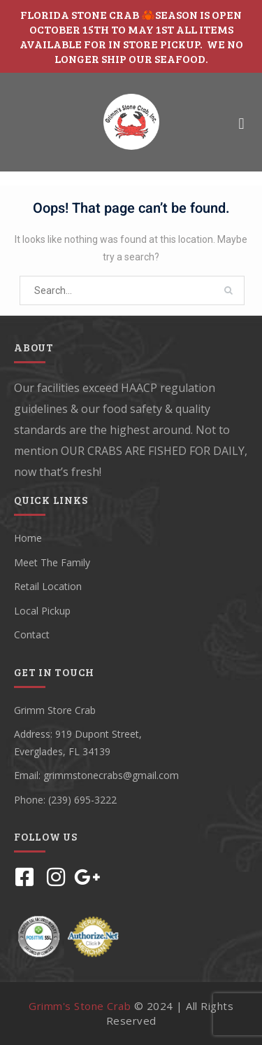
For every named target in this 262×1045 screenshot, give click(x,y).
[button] (241, 123)
